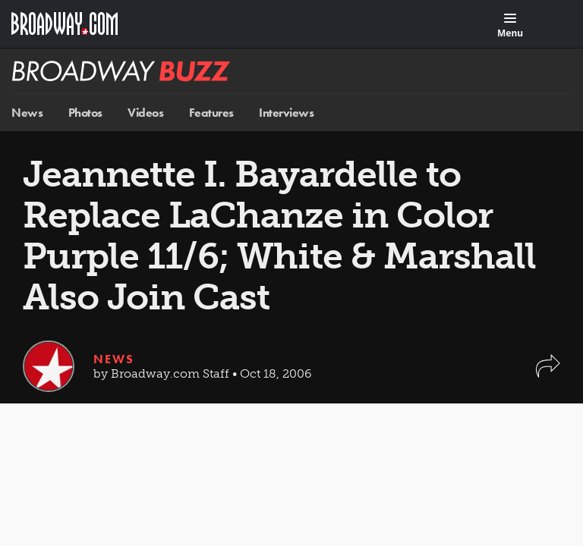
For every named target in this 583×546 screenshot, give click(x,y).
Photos (85, 112)
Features (211, 112)
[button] (548, 373)
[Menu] (510, 26)
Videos (145, 112)
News (27, 112)
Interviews (286, 112)
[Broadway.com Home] (64, 23)
